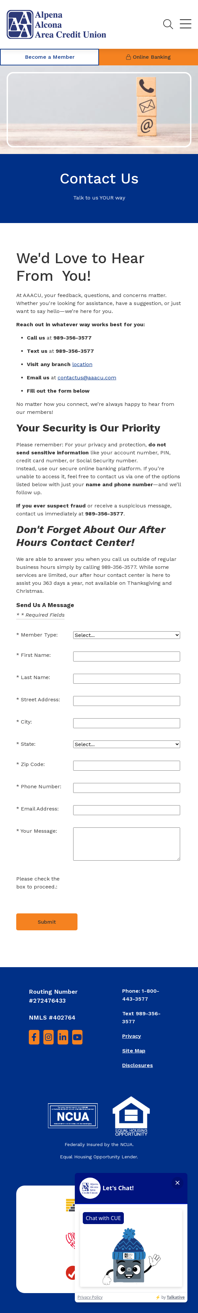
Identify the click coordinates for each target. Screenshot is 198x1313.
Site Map (133, 1050)
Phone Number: (41, 786)
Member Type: (39, 635)
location (82, 364)
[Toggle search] (168, 24)
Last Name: (35, 677)
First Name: (36, 655)
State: (28, 744)
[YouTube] (77, 1037)
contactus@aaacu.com (87, 377)
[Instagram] (48, 1037)
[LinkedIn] (63, 1037)
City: (26, 722)
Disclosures (137, 1065)
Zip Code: (33, 764)
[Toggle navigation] (185, 25)
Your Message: (39, 831)
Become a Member (49, 57)
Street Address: (40, 699)
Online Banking (148, 57)
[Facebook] (34, 1037)
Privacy (131, 1036)
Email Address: (40, 809)
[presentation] (123, 888)
